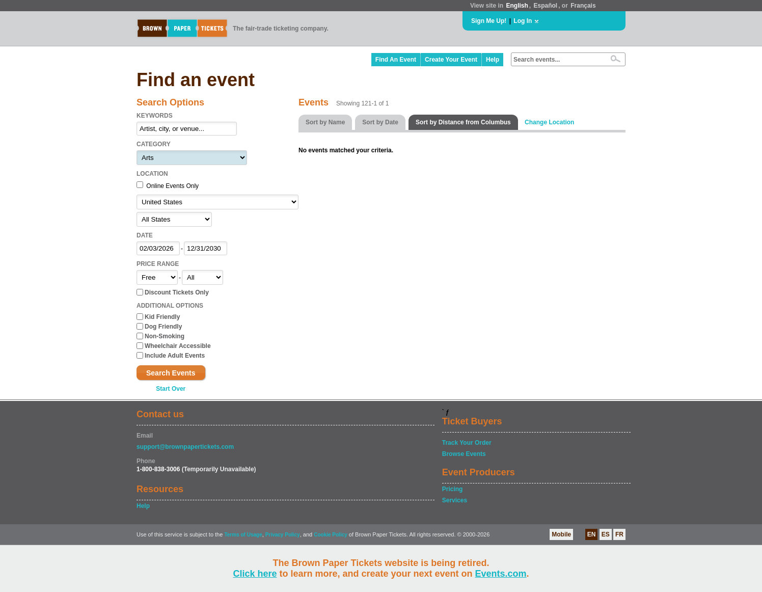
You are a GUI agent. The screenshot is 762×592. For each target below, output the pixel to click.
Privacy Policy (282, 534)
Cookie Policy (330, 534)
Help (492, 59)
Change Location (549, 122)
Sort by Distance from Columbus (463, 122)
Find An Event (395, 59)
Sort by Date (380, 122)
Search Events (171, 373)
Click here (255, 574)
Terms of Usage (243, 534)
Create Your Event (451, 59)
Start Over (170, 388)
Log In (522, 20)
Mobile (561, 534)
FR (619, 534)
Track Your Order (467, 442)
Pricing (452, 489)
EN (591, 534)
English (517, 5)
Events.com (501, 574)
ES (606, 534)
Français (582, 5)
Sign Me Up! (488, 20)
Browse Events (464, 454)
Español (546, 5)
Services (454, 500)
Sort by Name (325, 122)
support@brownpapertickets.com (185, 446)
